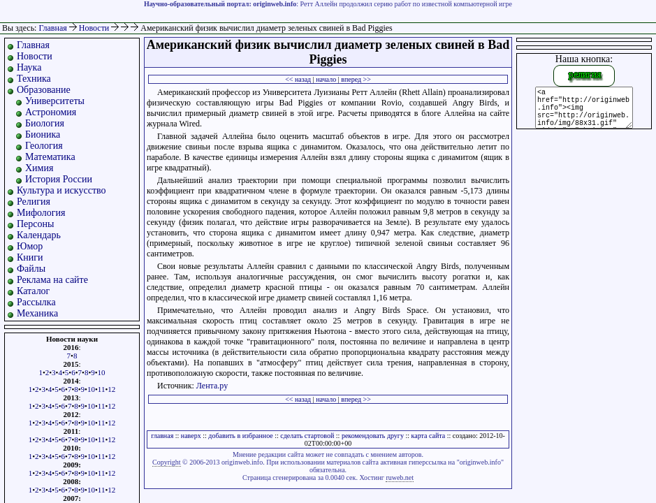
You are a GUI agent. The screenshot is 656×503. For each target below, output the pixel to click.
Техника (34, 78)
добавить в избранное (240, 435)
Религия (33, 201)
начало (326, 79)
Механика (37, 313)
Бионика (42, 134)
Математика (50, 157)
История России (58, 179)
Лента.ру (212, 386)
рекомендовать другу (373, 435)
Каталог (33, 291)
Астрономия (50, 112)
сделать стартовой (307, 435)
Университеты (55, 101)
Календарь (39, 235)
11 (101, 389)
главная (162, 435)
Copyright (166, 462)
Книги (30, 257)
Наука (29, 67)
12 (111, 389)
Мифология (41, 212)
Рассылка (36, 302)
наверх (191, 435)
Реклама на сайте (52, 280)
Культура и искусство (61, 190)
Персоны (35, 224)
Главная (52, 28)
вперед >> (356, 79)
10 (101, 372)
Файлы (31, 268)
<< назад (298, 79)
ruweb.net (400, 477)
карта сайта (428, 435)
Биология (44, 123)
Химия (39, 168)
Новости (95, 28)
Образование (44, 90)
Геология (44, 145)
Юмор (30, 246)
